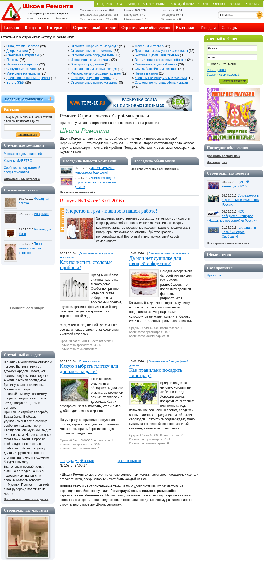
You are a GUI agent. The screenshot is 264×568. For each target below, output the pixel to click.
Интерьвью (56, 27)
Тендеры (208, 27)
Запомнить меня (223, 64)
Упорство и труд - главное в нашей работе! (111, 211)
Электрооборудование (87, 64)
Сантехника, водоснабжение (156, 64)
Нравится (214, 275)
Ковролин (41, 214)
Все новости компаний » (77, 192)
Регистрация (216, 70)
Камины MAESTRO (18, 161)
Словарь (229, 27)
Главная (11, 27)
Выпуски (33, 27)
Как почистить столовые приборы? (86, 264)
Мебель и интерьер (149, 46)
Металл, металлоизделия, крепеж (96, 73)
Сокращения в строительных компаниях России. (240, 200)
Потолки (12, 60)
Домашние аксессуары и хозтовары (161, 51)
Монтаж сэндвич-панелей (23, 154)
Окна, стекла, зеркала (22, 46)
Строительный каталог (94, 27)
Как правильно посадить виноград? (156, 372)
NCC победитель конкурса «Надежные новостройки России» (232, 216)
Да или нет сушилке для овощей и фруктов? (155, 260)
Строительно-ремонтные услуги (94, 46)
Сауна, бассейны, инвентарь (156, 69)
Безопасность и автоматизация (94, 69)
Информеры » (217, 162)
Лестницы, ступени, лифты (91, 78)
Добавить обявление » (223, 156)
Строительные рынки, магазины (94, 82)
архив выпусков (129, 461)
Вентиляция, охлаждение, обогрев (160, 60)
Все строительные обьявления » (155, 168)
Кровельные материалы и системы (161, 78)
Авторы (133, 4)
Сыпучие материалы (21, 69)
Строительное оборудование (92, 55)
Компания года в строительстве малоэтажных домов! (96, 182)
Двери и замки (17, 51)
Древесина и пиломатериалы (28, 78)
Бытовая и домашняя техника (157, 55)
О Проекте (105, 4)
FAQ (120, 4)
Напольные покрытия (22, 64)
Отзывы (219, 4)
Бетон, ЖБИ (15, 82)
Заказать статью (154, 4)
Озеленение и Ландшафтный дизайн (162, 82)
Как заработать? (182, 4)
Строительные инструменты (91, 51)
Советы (203, 4)
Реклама (235, 4)
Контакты (252, 4)
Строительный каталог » (22, 179)
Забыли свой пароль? (223, 74)
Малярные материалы (23, 73)
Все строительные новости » (228, 243)
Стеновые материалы (22, 55)
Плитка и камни (146, 73)
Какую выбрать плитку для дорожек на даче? (89, 368)
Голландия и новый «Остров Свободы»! (239, 232)
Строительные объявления (145, 27)
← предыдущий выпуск (77, 461)
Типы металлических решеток (30, 248)
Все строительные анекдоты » (26, 499)
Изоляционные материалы (90, 60)
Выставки (185, 27)
